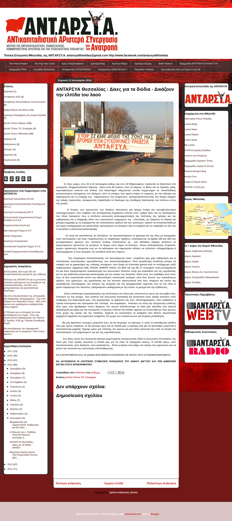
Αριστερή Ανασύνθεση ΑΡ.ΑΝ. (19, 199)
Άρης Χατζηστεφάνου (73, 63)
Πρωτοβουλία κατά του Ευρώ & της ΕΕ (180, 69)
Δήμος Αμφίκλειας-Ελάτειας (199, 251)
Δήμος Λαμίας (192, 261)
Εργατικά (8, 154)
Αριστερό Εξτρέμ (142, 63)
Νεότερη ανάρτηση (68, 483)
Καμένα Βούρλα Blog (195, 171)
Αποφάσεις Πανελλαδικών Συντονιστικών (25, 102)
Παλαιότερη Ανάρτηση (161, 483)
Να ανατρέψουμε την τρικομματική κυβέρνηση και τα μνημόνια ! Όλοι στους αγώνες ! (24, 331)
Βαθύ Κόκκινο (165, 63)
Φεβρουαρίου (17, 413)
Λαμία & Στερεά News (196, 182)
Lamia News (191, 129)
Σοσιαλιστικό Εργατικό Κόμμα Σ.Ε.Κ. (22, 246)
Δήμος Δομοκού (193, 256)
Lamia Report (192, 134)
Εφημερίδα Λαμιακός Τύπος (199, 160)
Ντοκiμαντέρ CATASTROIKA (76, 69)
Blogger (155, 514)
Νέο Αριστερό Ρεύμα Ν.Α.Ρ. (18, 230)
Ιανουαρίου (16, 418)
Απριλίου (15, 404)
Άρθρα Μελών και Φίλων (16, 110)
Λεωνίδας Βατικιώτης (44, 69)
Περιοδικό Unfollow (144, 69)
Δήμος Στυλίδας (193, 282)
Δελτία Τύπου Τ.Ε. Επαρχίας (81, 377)
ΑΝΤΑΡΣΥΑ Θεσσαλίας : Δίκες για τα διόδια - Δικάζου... (22, 445)
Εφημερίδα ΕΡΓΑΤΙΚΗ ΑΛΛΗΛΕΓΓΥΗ (199, 63)
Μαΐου (13, 400)
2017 (10, 351)
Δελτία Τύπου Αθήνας (15, 123)
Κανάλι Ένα (191, 176)
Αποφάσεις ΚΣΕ (12, 96)
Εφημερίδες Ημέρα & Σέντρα (199, 166)
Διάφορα (8, 139)
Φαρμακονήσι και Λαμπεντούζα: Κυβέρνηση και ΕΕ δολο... (24, 425)
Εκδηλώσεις (10, 144)
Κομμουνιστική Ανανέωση (17, 225)
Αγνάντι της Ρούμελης (196, 155)
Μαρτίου (14, 409)
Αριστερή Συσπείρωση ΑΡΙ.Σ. (19, 212)
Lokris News (191, 139)
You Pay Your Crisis (45, 63)
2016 (10, 355)
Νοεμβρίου (16, 373)
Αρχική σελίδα (113, 483)
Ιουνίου (14, 395)
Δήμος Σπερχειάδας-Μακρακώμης (202, 277)
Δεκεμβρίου (16, 368)
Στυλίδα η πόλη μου (195, 187)
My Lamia (190, 145)
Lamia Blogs (191, 124)
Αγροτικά (8, 91)
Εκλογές (8, 149)
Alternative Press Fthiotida (198, 118)
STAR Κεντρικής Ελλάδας (198, 150)
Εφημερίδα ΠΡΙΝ (17, 69)
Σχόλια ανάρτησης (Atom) (123, 492)
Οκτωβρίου (16, 377)
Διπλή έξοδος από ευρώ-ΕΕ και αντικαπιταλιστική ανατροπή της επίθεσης (25, 273)
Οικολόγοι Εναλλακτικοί (16, 241)
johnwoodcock (133, 514)
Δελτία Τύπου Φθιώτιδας (16, 133)
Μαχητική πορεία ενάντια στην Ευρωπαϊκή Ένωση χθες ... (23, 455)
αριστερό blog (98, 63)
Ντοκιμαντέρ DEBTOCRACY (112, 69)
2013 (10, 464)
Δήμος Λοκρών (192, 266)
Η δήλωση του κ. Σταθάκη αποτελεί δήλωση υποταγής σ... (23, 435)
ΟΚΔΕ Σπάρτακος (13, 236)
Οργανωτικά (10, 160)
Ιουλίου (14, 391)
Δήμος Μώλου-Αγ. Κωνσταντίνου (201, 272)
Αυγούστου (16, 386)
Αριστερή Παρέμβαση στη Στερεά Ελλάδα (25, 115)
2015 (10, 360)
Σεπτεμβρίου (17, 382)
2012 (10, 469)
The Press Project (18, 63)
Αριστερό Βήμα (119, 63)
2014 (10, 364)
